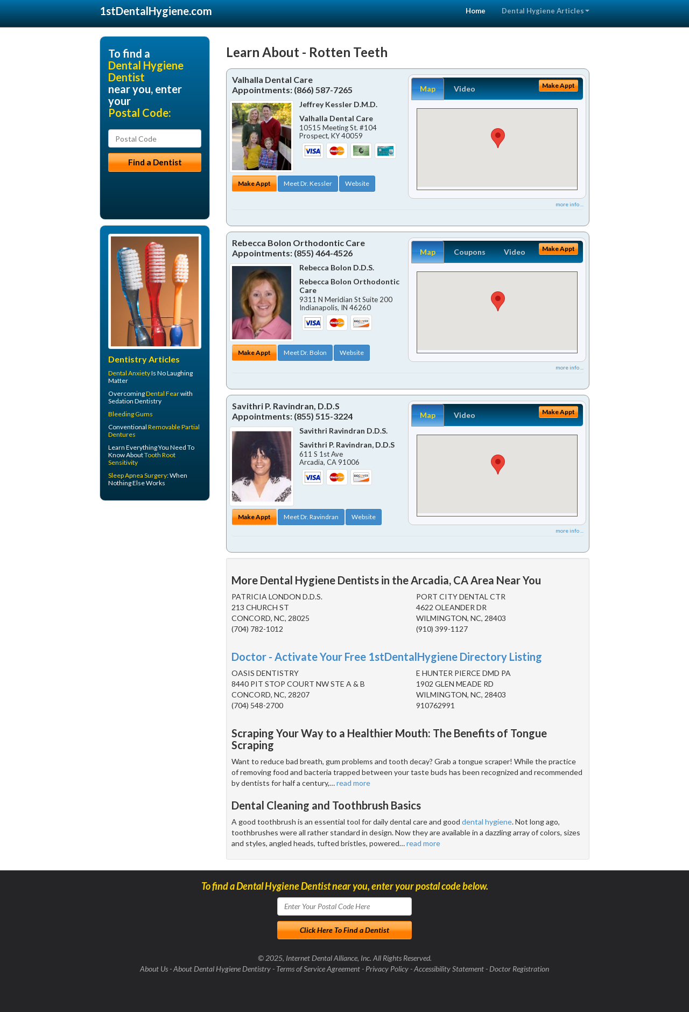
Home (476, 10)
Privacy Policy (387, 968)
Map (427, 88)
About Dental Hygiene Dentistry (222, 968)
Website (357, 183)
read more (353, 782)
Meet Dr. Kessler (308, 183)
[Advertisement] (155, 592)
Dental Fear (162, 393)
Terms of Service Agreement (318, 968)
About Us (154, 968)
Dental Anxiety (129, 373)
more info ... (569, 204)
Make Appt (254, 183)
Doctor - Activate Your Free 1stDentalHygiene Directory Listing (386, 656)
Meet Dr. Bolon (305, 352)
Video (464, 88)
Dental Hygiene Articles (545, 10)
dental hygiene (487, 821)
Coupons (470, 251)
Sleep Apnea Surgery (137, 475)
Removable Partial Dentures (154, 430)
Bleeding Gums (130, 414)
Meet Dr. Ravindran (311, 517)
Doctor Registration (519, 968)
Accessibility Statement (449, 968)
